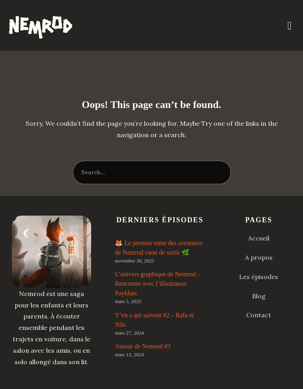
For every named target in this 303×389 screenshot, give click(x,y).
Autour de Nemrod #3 (142, 346)
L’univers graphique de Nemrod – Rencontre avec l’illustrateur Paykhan (157, 283)
